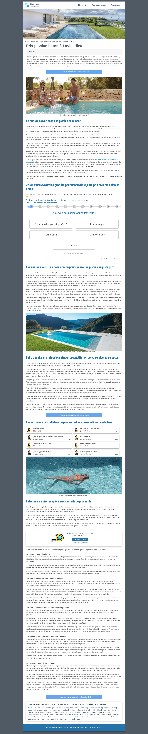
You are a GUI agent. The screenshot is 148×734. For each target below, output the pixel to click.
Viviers (30, 712)
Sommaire (32, 52)
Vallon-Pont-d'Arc (104, 715)
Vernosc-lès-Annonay (34, 717)
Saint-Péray (84, 710)
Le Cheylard (47, 712)
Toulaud (77, 719)
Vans (92, 712)
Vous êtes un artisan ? (116, 261)
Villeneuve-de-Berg (83, 712)
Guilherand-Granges (48, 710)
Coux (83, 719)
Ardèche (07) (44, 41)
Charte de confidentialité (89, 261)
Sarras (81, 717)
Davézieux (56, 712)
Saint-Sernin (54, 721)
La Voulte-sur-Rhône (110, 710)
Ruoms (45, 717)
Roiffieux (98, 712)
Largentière (60, 719)
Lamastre (49, 715)
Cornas (51, 717)
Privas (71, 710)
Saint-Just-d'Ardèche (34, 721)
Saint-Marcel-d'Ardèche (90, 715)
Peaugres (108, 717)
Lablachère (51, 719)
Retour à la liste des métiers (74, 256)
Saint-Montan (69, 719)
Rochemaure (59, 717)
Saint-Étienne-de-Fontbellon (36, 715)
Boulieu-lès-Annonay (71, 717)
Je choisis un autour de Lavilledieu (74, 72)
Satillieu (113, 719)
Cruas (104, 712)
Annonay (30, 710)
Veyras (78, 721)
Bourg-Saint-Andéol (96, 710)
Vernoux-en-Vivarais (40, 719)
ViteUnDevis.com (107, 261)
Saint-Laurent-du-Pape (67, 721)
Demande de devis (80, 542)
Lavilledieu (116, 717)
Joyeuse (98, 719)
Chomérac (65, 712)
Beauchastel (90, 719)
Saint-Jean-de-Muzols (60, 715)
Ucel (102, 717)
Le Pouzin (73, 712)
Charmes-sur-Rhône (75, 715)
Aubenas (37, 710)
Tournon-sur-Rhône (62, 710)
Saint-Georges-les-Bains (92, 717)
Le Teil (77, 710)
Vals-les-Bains (38, 712)
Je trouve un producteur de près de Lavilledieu (74, 699)
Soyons (30, 719)
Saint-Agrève (112, 712)
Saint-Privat (45, 721)
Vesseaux (106, 719)
